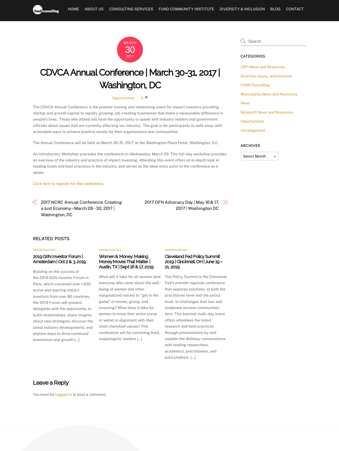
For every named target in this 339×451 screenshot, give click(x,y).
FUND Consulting (255, 85)
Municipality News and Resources (269, 94)
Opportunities (123, 98)
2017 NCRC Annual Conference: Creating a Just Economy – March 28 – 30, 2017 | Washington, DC (81, 208)
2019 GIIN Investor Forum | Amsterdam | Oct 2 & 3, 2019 (59, 259)
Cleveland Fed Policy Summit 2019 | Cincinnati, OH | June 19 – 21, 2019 (194, 261)
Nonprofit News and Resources (267, 112)
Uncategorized (253, 130)
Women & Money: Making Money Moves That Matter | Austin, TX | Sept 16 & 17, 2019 (126, 261)
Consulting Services (131, 9)
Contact (295, 9)
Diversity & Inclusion (242, 9)
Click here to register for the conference (68, 183)
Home (73, 9)
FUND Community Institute (186, 9)
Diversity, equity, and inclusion (266, 76)
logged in (63, 394)
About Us (94, 9)
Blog (275, 9)
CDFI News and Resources (263, 67)
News (245, 103)
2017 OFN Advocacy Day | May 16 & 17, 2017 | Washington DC (182, 205)
